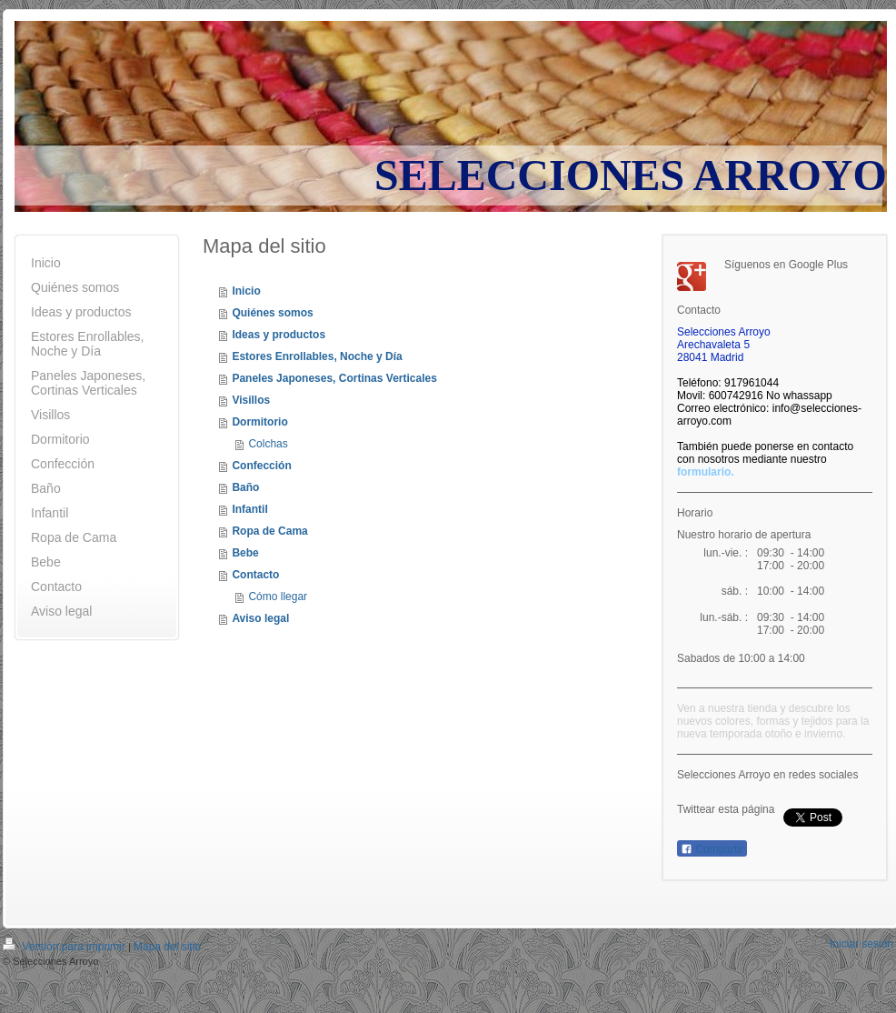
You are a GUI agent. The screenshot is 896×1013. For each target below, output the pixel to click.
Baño (245, 487)
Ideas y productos (278, 334)
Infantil (249, 509)
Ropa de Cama (269, 531)
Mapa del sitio (167, 946)
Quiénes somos (272, 312)
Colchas (267, 443)
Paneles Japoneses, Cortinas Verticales (334, 378)
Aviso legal (260, 618)
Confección (261, 465)
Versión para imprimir (65, 946)
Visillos (251, 400)
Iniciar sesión (861, 944)
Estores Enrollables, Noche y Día (317, 356)
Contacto (255, 574)
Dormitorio (259, 422)
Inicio (246, 291)
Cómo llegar (277, 596)
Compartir (712, 849)
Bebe (245, 553)
